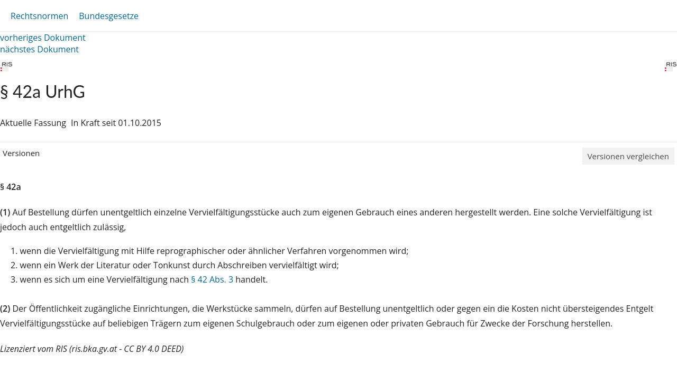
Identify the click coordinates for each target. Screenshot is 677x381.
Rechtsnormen (39, 16)
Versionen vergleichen (628, 156)
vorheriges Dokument (43, 37)
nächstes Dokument (39, 49)
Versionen (21, 153)
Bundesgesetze (109, 16)
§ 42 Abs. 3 (212, 279)
